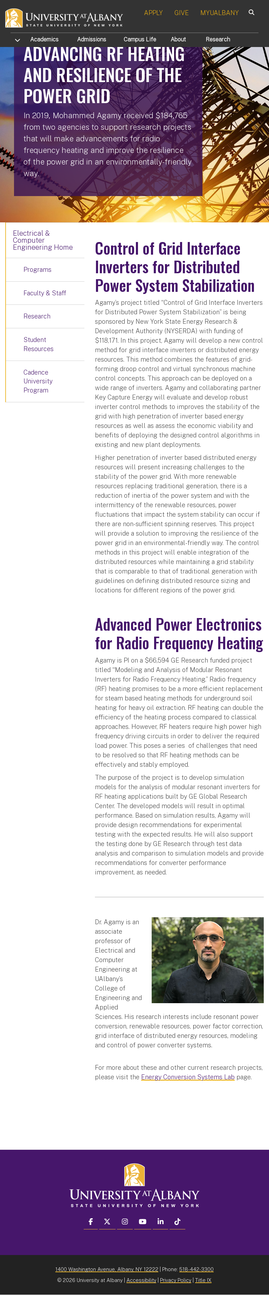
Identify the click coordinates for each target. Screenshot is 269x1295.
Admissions (91, 39)
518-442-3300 (196, 1269)
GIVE (181, 12)
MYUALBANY (219, 12)
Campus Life (140, 39)
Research (218, 39)
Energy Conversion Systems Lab (188, 1077)
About (178, 39)
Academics (44, 39)
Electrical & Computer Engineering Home (43, 240)
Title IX (203, 1280)
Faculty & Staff (44, 293)
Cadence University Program (38, 381)
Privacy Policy (175, 1280)
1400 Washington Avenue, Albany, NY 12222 (106, 1269)
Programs (37, 269)
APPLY (153, 12)
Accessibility (141, 1280)
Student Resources (38, 344)
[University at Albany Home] (64, 17)
